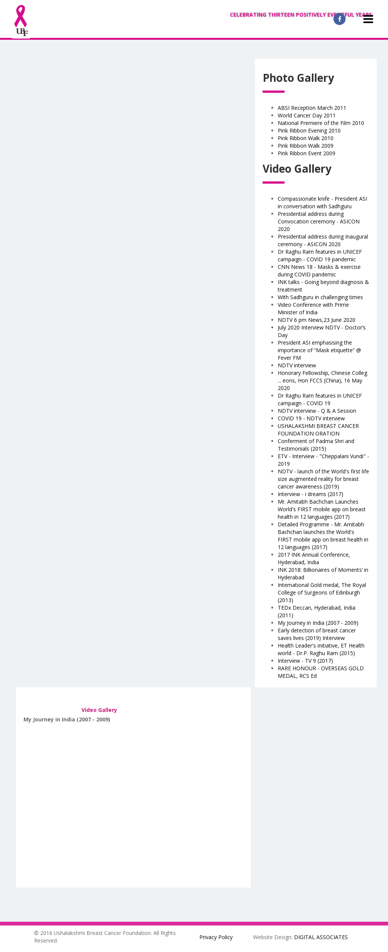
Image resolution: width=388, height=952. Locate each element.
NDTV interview (297, 365)
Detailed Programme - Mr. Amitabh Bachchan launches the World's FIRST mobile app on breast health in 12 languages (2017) (323, 536)
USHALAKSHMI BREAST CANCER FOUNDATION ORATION (318, 429)
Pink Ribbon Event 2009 (306, 153)
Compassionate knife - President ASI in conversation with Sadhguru (322, 202)
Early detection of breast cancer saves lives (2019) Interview (317, 634)
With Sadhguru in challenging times (320, 297)
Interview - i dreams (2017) (310, 494)
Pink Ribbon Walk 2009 (305, 145)
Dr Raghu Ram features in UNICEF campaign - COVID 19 (320, 399)
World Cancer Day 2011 (307, 115)
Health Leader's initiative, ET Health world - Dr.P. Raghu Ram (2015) (321, 649)
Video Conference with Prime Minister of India (313, 308)
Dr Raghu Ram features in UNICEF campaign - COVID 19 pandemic (320, 255)
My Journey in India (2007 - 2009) (318, 622)
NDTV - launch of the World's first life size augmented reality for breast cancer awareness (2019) (323, 479)
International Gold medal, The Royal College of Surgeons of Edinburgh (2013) (322, 592)
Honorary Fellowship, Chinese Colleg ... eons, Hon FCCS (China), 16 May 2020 (322, 380)
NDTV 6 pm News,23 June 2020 (316, 319)
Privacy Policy (216, 937)
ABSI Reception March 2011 (312, 107)
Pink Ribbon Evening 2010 (309, 130)
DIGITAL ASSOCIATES (321, 937)
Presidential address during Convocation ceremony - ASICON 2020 (319, 221)
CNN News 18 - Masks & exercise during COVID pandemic (319, 270)
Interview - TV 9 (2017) (305, 660)
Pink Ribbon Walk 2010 (305, 138)
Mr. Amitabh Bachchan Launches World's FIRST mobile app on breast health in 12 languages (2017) (322, 509)
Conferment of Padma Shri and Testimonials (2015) (316, 444)
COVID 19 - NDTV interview (311, 418)
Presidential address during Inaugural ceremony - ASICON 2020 (323, 240)
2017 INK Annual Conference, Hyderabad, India (314, 558)
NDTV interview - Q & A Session (317, 410)
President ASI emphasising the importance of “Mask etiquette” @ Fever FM (319, 350)
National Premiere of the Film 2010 (321, 122)
